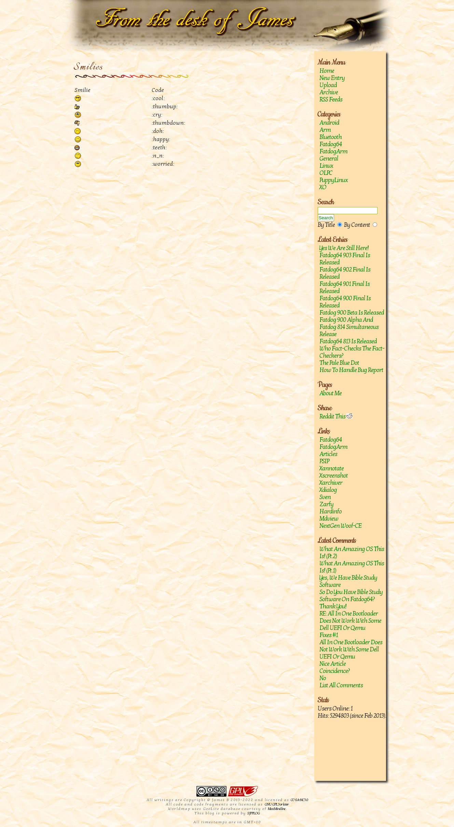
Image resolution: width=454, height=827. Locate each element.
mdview (328, 518)
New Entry (332, 78)
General (328, 158)
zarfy (326, 504)
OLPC (325, 173)
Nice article (332, 663)
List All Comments (341, 685)
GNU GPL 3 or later (276, 804)
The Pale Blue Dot (339, 363)
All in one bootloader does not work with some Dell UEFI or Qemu (350, 649)
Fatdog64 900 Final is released (345, 302)
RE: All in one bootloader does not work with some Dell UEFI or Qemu (350, 621)
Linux (326, 165)
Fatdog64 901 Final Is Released (344, 287)
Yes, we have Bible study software (348, 581)
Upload (328, 85)
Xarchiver (330, 482)
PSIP (324, 461)
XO (322, 187)
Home (326, 70)
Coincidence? (334, 671)
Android (329, 122)
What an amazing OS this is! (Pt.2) (351, 553)
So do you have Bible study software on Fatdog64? (351, 596)
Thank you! (332, 606)
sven (325, 497)
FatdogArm (333, 151)
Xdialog (328, 490)
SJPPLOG (253, 813)
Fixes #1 (328, 635)
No (322, 678)
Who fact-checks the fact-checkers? (351, 352)
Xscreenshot (333, 475)
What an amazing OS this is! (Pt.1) (351, 567)
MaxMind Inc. (277, 809)
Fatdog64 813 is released (348, 341)
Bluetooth (330, 137)
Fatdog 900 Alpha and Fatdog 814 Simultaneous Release (349, 327)
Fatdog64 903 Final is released (344, 259)
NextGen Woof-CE (340, 525)
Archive (328, 92)
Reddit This (336, 416)
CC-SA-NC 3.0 (299, 800)
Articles (328, 454)
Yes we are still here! (344, 248)
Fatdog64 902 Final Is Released (344, 273)
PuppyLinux (333, 180)
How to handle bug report (351, 370)
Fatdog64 (330, 144)
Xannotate (331, 468)
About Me (330, 393)
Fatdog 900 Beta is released (351, 312)
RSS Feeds (330, 99)
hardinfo (330, 511)
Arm (325, 130)
